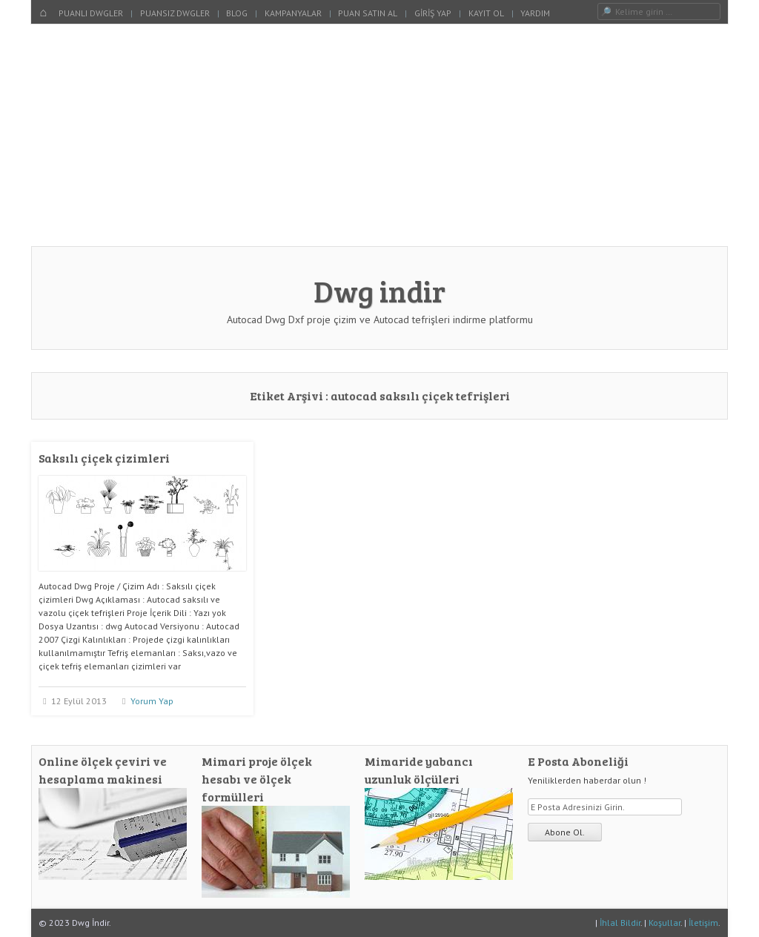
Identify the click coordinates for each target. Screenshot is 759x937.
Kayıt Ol (486, 13)
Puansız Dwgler (175, 13)
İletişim (703, 922)
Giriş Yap (432, 13)
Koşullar (664, 922)
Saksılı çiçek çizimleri (104, 458)
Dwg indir (379, 291)
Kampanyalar (293, 13)
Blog (237, 13)
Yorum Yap (151, 700)
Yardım (535, 13)
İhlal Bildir (620, 922)
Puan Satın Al (367, 13)
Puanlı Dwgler (91, 13)
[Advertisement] (379, 135)
